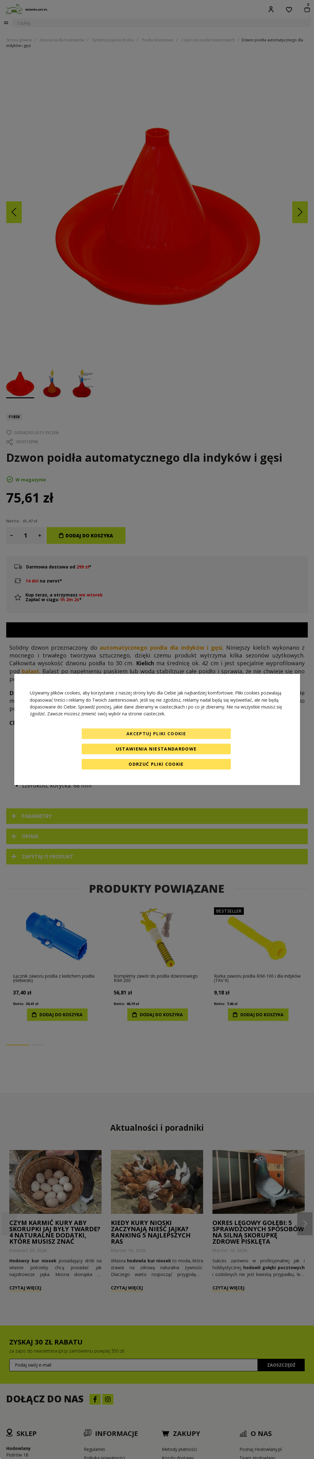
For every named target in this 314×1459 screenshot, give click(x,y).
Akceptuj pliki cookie (156, 734)
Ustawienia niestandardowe (156, 749)
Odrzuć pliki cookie (156, 764)
